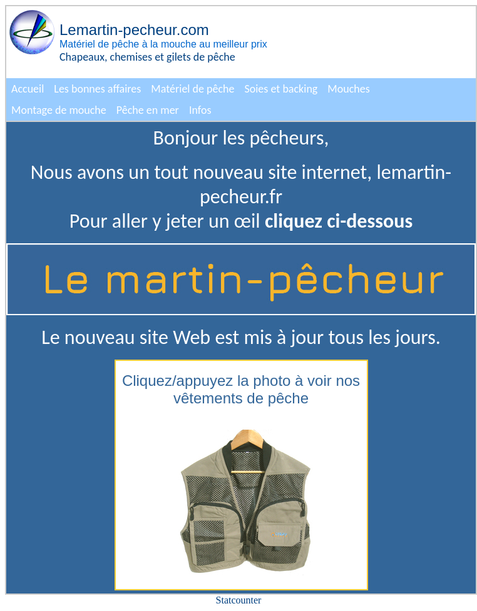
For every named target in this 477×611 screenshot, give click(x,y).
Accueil (27, 89)
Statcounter (239, 600)
